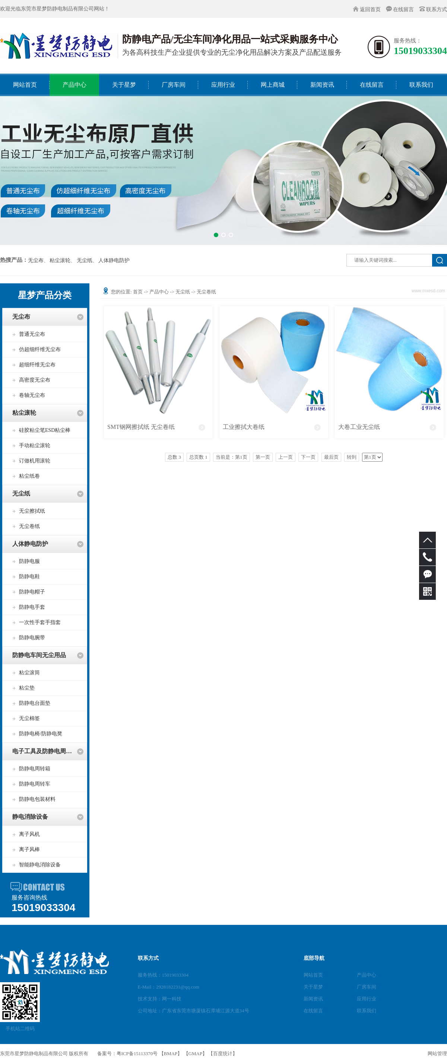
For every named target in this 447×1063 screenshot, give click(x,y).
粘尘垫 (27, 688)
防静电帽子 (32, 592)
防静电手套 (32, 607)
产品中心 (159, 292)
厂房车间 (366, 987)
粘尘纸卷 (29, 476)
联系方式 (436, 9)
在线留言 (403, 9)
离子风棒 (29, 849)
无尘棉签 (29, 718)
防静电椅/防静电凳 (40, 733)
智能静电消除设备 (40, 865)
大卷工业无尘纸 (359, 427)
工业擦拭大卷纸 (243, 427)
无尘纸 (84, 260)
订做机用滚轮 (34, 461)
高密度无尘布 (34, 380)
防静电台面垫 (34, 703)
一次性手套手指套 (40, 622)
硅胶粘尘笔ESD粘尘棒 (44, 430)
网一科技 (171, 999)
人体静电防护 (114, 260)
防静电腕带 (32, 637)
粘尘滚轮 (60, 260)
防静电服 (29, 561)
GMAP (195, 1053)
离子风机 (29, 834)
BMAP (171, 1053)
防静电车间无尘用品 (39, 655)
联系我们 (366, 1010)
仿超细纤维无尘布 (40, 349)
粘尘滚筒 (29, 672)
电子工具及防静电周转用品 (48, 751)
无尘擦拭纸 (32, 511)
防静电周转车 (34, 784)
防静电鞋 (29, 576)
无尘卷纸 (29, 526)
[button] (216, 235)
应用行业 (366, 999)
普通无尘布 (32, 334)
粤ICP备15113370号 (137, 1053)
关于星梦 (313, 987)
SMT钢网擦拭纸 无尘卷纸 (141, 427)
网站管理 (437, 1053)
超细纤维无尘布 (37, 364)
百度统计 (222, 1053)
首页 (138, 292)
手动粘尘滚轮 (34, 445)
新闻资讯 (313, 999)
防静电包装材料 (37, 799)
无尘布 (36, 260)
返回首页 (370, 9)
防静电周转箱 (34, 768)
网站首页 (313, 975)
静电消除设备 (30, 817)
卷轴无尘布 (32, 395)
